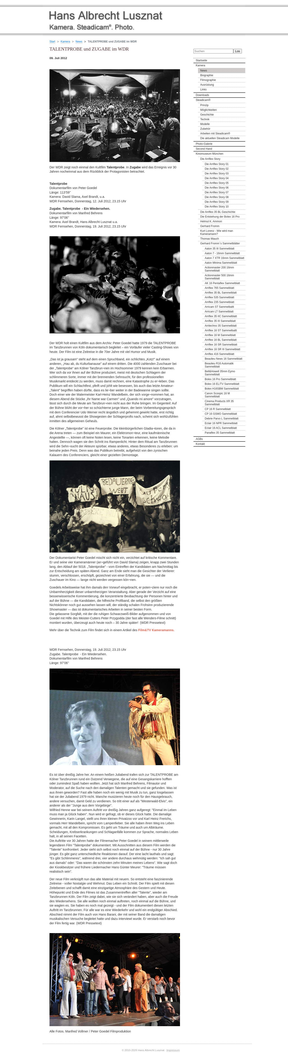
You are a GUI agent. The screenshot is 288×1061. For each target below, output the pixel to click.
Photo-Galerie (204, 143)
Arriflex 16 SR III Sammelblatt (222, 349)
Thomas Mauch (209, 238)
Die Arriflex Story (210, 158)
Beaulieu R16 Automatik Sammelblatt (219, 365)
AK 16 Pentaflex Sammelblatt (222, 283)
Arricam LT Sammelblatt (219, 311)
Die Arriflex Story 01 (217, 164)
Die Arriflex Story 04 (217, 178)
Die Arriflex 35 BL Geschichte (217, 212)
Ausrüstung (207, 84)
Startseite (201, 60)
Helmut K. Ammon (211, 221)
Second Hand (204, 148)
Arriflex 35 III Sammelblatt (220, 321)
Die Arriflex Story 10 (217, 206)
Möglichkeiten (208, 109)
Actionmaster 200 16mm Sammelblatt (219, 269)
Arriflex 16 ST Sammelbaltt (221, 330)
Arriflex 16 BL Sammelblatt (221, 339)
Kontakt (200, 444)
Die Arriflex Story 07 (217, 192)
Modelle (205, 124)
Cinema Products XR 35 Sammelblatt (219, 403)
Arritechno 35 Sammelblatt (220, 325)
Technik (204, 119)
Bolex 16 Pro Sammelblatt (220, 379)
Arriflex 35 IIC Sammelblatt (221, 316)
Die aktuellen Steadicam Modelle (220, 138)
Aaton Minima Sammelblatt (221, 262)
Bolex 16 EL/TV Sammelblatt (222, 384)
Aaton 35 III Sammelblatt (219, 248)
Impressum (173, 1050)
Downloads (202, 95)
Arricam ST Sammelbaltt (219, 306)
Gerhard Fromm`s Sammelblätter (220, 243)
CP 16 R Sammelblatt (218, 409)
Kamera (200, 65)
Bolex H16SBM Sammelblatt (222, 388)
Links (203, 89)
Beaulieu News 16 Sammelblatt (223, 358)
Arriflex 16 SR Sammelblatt (221, 344)
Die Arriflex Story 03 (217, 173)
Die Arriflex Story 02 (217, 168)
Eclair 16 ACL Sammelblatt (221, 428)
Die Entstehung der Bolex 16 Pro (220, 216)
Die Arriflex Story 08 (217, 197)
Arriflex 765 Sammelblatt (219, 288)
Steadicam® (203, 100)
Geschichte (207, 114)
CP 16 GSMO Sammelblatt (221, 413)
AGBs (199, 439)
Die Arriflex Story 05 (217, 183)
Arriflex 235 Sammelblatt (219, 302)
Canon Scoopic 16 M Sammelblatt (217, 395)
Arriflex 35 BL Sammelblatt (221, 292)
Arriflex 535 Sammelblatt (219, 297)
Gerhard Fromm (209, 226)
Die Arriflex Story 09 (217, 201)
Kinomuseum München (209, 153)
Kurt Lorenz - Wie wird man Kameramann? (216, 232)
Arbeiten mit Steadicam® (215, 133)
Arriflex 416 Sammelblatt (219, 354)
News (203, 70)
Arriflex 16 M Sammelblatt (220, 335)
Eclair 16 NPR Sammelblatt (221, 423)
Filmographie (208, 80)
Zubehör (205, 128)
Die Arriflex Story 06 (217, 187)
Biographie (206, 75)
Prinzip (204, 105)
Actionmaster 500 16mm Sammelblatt (219, 277)
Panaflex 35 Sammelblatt (220, 432)
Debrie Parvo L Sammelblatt (221, 418)
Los (237, 51)
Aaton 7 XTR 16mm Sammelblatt (224, 258)
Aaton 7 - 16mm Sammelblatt (222, 253)
